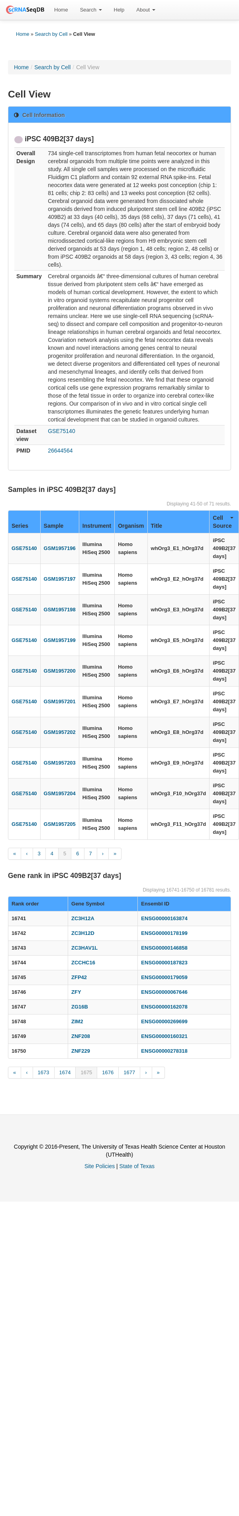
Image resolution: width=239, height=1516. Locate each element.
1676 (108, 1072)
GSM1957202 (60, 732)
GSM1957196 (60, 548)
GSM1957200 (60, 671)
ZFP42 (79, 977)
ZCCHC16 (83, 963)
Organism (131, 526)
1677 (129, 1072)
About (145, 10)
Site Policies (99, 1166)
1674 (65, 1072)
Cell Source (223, 522)
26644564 (60, 450)
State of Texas (137, 1166)
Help (119, 10)
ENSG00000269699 (164, 1021)
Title (157, 526)
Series (20, 526)
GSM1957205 (60, 824)
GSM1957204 (60, 793)
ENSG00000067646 (164, 992)
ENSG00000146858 (164, 948)
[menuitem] (61, 10)
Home (61, 10)
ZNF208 (80, 1036)
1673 (43, 1072)
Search (91, 10)
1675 (86, 1072)
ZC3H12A (82, 918)
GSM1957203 (60, 763)
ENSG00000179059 (164, 977)
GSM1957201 (60, 701)
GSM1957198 (60, 610)
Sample (54, 526)
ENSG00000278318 (164, 1051)
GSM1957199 (60, 640)
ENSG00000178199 (164, 933)
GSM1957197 (60, 579)
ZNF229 (80, 1051)
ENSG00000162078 (164, 1007)
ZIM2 (77, 1021)
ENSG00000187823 (164, 963)
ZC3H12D (82, 933)
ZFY (76, 992)
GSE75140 (61, 431)
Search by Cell (51, 34)
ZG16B (79, 1007)
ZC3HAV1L (84, 948)
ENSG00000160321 (164, 1036)
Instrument (96, 526)
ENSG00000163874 (164, 918)
